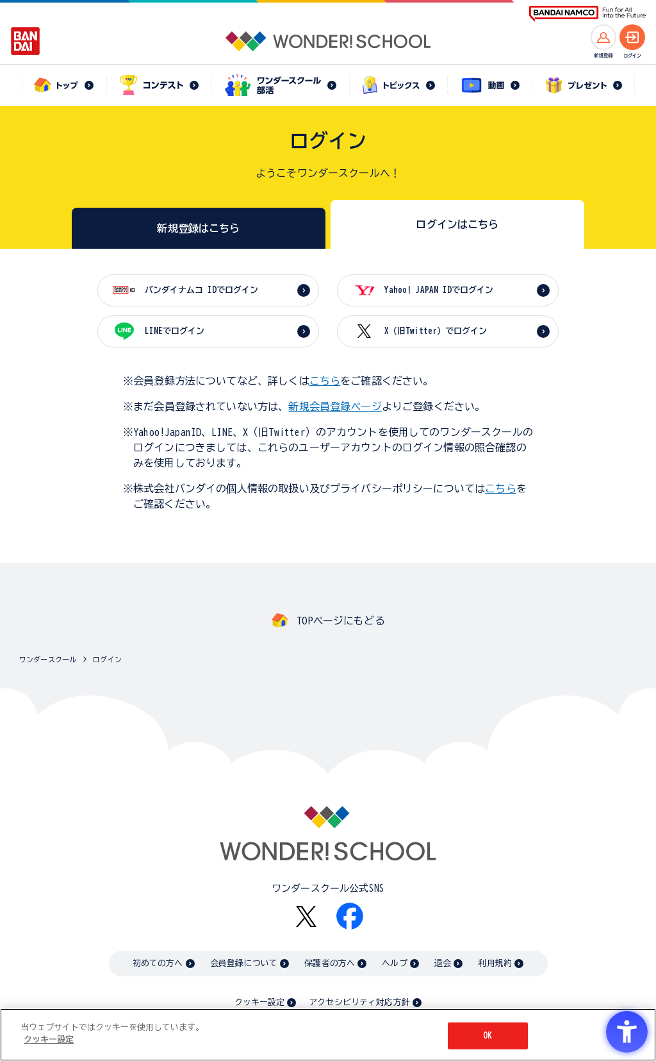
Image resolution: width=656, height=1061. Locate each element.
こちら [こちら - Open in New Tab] (500, 488)
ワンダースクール (47, 659)
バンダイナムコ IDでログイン (201, 290)
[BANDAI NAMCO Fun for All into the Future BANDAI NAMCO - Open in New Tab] (587, 14)
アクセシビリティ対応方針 (359, 1002)
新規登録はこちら (198, 228)
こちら (324, 381)
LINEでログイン (174, 331)
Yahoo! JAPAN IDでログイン (438, 290)
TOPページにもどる (341, 620)
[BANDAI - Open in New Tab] (25, 41)
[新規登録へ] (603, 37)
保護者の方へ (329, 963)
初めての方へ (158, 963)
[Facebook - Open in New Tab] (349, 916)
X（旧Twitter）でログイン (435, 331)
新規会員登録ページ (334, 406)
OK (487, 1036)
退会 (442, 963)
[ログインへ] (632, 37)
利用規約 (495, 963)
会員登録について (243, 963)
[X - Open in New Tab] (306, 916)
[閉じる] (635, 1034)
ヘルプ (394, 963)
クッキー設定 (259, 1002)
